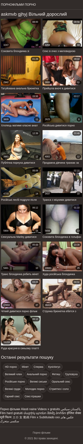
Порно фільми (10, 409)
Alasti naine (29, 409)
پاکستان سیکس (71, 409)
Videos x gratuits (48, 409)
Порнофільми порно (18, 4)
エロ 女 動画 (21, 417)
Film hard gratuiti (11, 413)
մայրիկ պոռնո (35, 413)
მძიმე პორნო (56, 413)
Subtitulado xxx (49, 417)
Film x (34, 417)
